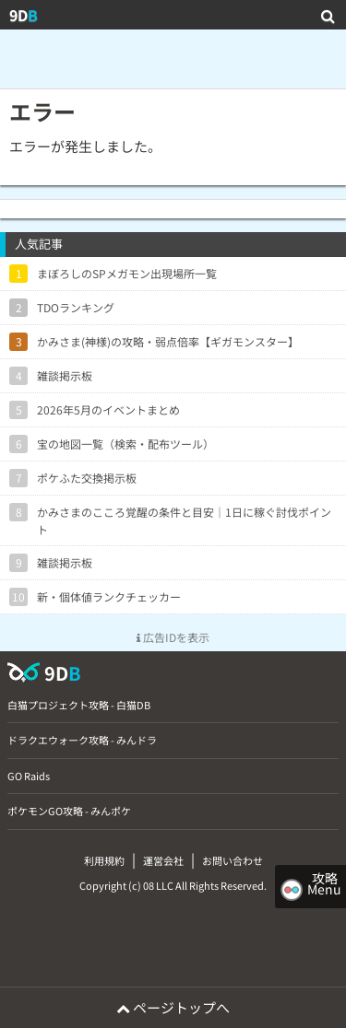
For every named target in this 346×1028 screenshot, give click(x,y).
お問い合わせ (232, 860)
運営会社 (163, 860)
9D (23, 15)
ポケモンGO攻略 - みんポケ (69, 810)
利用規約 (104, 860)
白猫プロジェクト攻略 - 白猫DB (78, 704)
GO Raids (28, 775)
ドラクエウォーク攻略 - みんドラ (82, 739)
